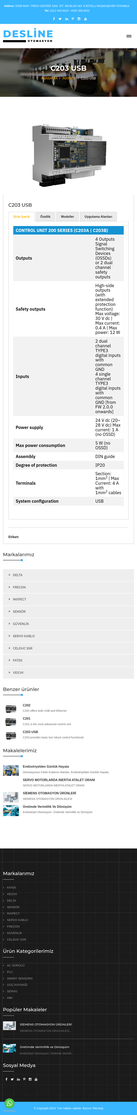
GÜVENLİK (21, 624)
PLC (10, 971)
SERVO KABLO (24, 636)
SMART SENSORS (20, 978)
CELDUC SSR (22, 648)
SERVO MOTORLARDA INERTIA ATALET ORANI (59, 779)
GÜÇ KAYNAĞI (17, 984)
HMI (10, 997)
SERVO (12, 991)
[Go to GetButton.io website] (9, 1111)
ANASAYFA (49, 78)
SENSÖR (19, 612)
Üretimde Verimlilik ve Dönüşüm (47, 806)
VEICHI (18, 673)
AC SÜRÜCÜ (16, 965)
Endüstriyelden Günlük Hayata (46, 766)
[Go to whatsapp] (9, 1103)
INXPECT (69, 78)
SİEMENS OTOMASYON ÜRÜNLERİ (49, 793)
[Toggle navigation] (129, 36)
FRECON (19, 587)
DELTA (17, 575)
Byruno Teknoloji (93, 1108)
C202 (26, 705)
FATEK (17, 660)
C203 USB (30, 731)
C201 (26, 718)
